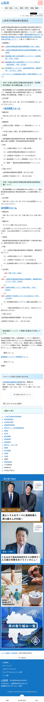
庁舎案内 (5, 662)
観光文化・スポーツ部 (10, 445)
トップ (2, 653)
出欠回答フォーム (12, 108)
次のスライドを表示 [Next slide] (42, 8)
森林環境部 (7, 439)
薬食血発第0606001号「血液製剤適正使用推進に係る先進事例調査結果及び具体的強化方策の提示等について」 (22, 36)
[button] (34, 2)
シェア (41, 14)
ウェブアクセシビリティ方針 (12, 672)
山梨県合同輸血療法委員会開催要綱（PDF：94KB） (23, 46)
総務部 (6, 431)
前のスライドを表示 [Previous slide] (2, 8)
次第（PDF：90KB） (15, 273)
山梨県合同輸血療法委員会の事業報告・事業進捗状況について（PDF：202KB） (23, 280)
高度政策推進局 (8, 419)
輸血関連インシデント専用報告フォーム (14, 357)
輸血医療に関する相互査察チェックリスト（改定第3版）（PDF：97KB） (23, 57)
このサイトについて (9, 669)
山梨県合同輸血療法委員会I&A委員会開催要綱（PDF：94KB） (23, 51)
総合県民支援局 (8, 422)
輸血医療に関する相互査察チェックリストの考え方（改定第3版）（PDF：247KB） (22, 63)
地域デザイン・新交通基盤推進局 (14, 428)
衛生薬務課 (14, 653)
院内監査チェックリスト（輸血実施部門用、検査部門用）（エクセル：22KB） (23, 69)
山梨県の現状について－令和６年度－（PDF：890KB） (21, 288)
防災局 (6, 433)
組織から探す (9, 410)
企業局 (6, 456)
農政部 (6, 448)
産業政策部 (7, 442)
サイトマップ (7, 666)
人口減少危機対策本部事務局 (12, 416)
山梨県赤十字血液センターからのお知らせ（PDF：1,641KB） (22, 297)
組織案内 (8, 653)
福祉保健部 (7, 436)
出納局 (6, 453)
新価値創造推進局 (9, 425)
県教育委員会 (8, 462)
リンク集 (5, 675)
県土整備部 (7, 450)
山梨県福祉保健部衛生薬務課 (12, 382)
